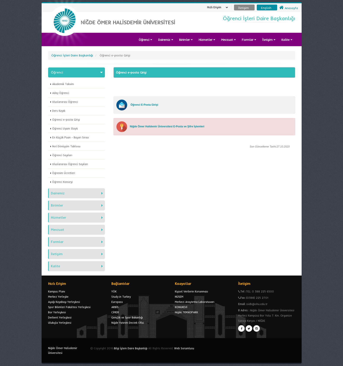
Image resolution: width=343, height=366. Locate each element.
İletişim (268, 40)
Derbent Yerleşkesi (60, 317)
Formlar (249, 40)
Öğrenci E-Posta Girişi (144, 104)
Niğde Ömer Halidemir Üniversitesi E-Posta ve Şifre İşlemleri (167, 126)
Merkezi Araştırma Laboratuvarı (194, 302)
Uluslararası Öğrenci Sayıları (70, 164)
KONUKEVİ (181, 307)
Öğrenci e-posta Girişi (66, 119)
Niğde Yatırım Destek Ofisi (127, 322)
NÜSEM (179, 296)
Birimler (186, 40)
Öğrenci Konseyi (62, 182)
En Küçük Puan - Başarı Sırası (70, 137)
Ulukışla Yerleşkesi (59, 322)
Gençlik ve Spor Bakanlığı (127, 317)
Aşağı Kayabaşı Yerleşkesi (64, 302)
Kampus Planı (56, 291)
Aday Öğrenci (60, 93)
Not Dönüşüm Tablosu (66, 146)
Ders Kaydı (58, 110)
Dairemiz (165, 40)
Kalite (286, 40)
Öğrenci (145, 40)
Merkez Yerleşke (58, 296)
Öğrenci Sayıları (62, 155)
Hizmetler (207, 40)
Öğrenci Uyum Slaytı (65, 128)
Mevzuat (228, 40)
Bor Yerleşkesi (57, 312)
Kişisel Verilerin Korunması (191, 291)
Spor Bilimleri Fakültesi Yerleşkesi (69, 307)
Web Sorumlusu (184, 348)
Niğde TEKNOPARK (186, 312)
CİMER (115, 312)
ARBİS (115, 307)
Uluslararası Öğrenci (65, 101)
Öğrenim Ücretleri (63, 173)
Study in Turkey (121, 296)
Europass (117, 302)
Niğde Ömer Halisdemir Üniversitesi (62, 350)
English (266, 8)
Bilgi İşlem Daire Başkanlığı (130, 348)
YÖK (114, 291)
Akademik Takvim (63, 84)
